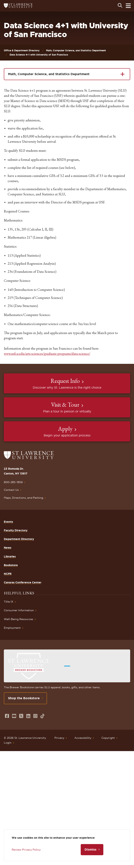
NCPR (8, 573)
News (7, 547)
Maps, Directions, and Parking (23, 497)
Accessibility (82, 737)
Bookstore (11, 565)
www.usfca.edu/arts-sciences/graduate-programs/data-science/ (47, 353)
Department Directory (19, 539)
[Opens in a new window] (7, 716)
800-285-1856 (13, 482)
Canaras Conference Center (22, 582)
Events (8, 521)
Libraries (10, 556)
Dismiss (90, 849)
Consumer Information (19, 610)
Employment (12, 627)
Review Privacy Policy (26, 849)
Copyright (108, 737)
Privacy (59, 737)
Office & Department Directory (21, 50)
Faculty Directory (15, 530)
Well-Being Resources (18, 619)
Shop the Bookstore (24, 698)
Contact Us (11, 489)
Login (8, 742)
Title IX (8, 601)
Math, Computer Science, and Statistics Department (76, 50)
